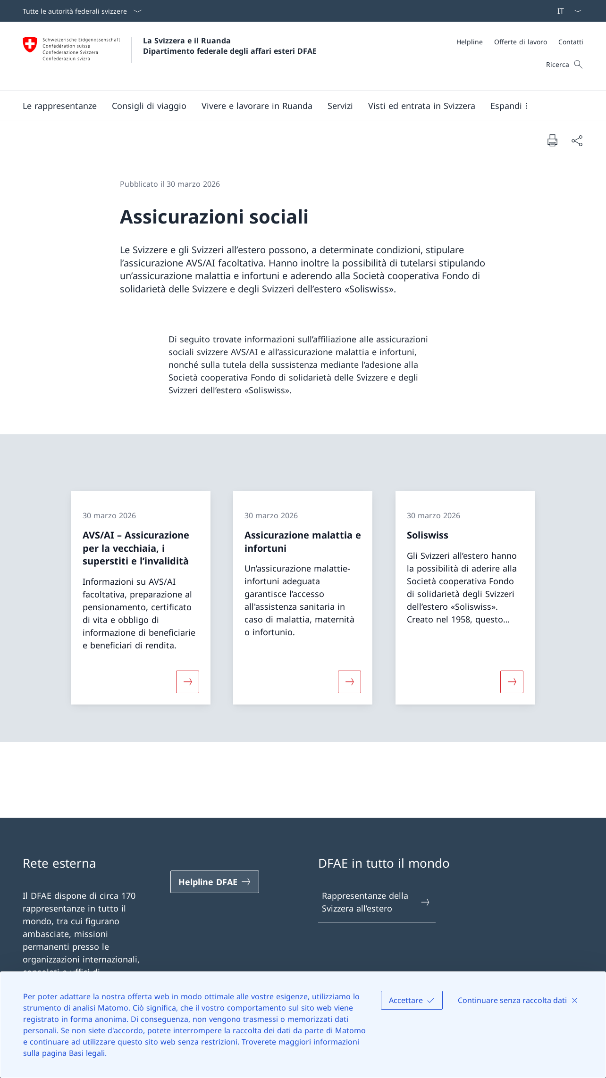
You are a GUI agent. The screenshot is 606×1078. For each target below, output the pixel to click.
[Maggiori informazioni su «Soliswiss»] (511, 682)
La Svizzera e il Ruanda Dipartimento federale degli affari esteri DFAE (230, 45)
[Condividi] (576, 140)
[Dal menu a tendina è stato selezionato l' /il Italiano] (566, 11)
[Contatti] (571, 42)
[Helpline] (469, 42)
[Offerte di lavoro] (520, 42)
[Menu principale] (295, 106)
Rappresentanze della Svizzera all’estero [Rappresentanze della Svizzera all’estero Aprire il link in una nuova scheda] (376, 902)
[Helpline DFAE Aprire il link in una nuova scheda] (214, 882)
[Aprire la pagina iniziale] (170, 56)
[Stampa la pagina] (552, 140)
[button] (59, 106)
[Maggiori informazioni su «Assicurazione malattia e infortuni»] (350, 682)
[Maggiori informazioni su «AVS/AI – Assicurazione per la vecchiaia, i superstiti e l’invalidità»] (188, 682)
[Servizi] (340, 106)
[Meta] (520, 42)
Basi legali (87, 1053)
